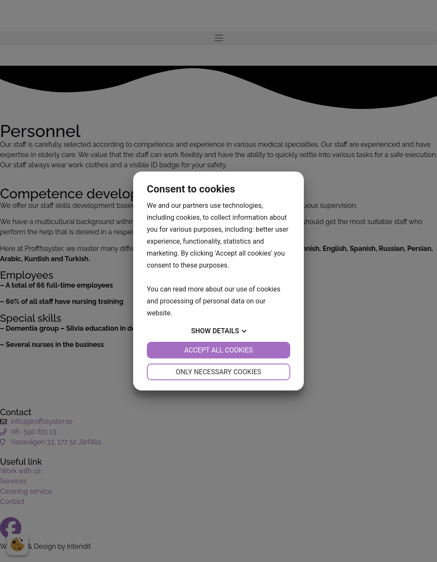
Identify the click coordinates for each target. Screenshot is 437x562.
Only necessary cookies (219, 372)
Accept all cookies (218, 350)
